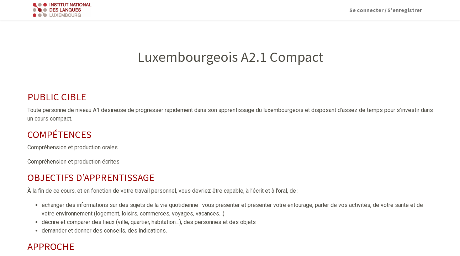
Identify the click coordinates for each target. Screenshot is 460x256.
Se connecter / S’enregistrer (385, 10)
